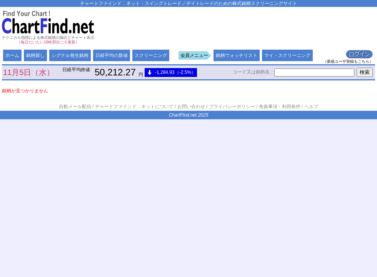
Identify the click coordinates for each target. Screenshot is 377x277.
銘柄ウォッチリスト (236, 55)
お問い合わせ (191, 106)
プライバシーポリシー (232, 106)
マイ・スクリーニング (287, 55)
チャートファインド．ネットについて (134, 106)
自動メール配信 (75, 106)
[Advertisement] (133, 38)
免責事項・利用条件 (279, 106)
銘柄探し (35, 55)
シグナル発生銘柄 (70, 55)
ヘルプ (311, 106)
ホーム (12, 55)
